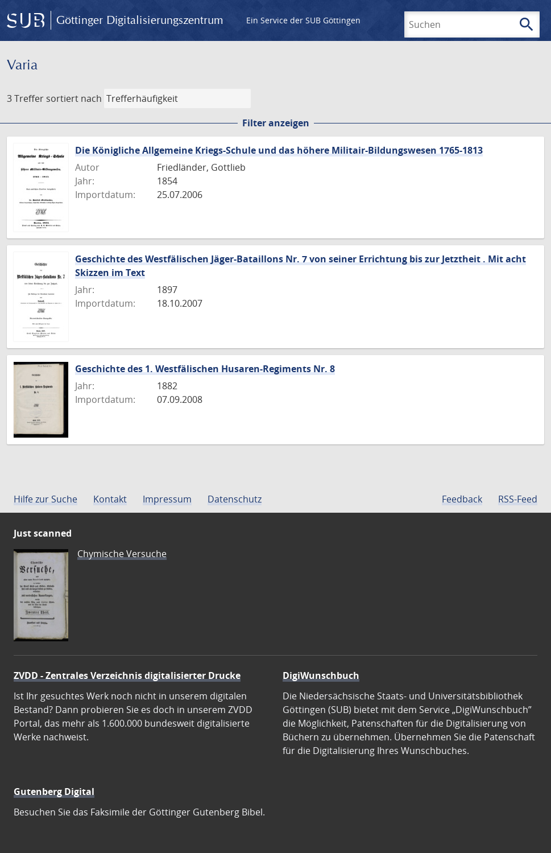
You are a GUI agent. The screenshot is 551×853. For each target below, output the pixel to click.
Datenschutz (235, 499)
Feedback (462, 499)
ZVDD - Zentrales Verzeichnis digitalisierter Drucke (127, 675)
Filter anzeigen (275, 123)
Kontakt (110, 499)
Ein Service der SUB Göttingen (303, 20)
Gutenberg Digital (54, 791)
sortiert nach (74, 98)
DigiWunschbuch (321, 675)
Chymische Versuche (122, 553)
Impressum (167, 499)
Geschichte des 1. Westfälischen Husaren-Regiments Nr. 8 (205, 368)
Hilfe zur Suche (45, 499)
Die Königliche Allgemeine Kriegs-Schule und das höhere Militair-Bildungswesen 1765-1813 (279, 150)
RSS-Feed (517, 499)
